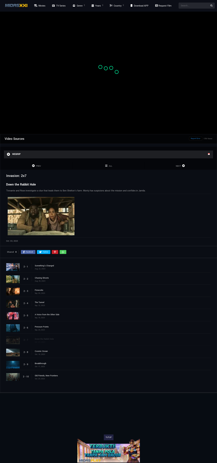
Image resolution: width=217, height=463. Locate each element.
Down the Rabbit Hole (44, 339)
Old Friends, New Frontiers (46, 375)
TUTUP (109, 437)
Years (96, 5)
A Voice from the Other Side (47, 314)
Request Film (162, 5)
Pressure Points (42, 326)
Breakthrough (40, 363)
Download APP (139, 5)
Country (115, 5)
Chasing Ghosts (42, 278)
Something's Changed (44, 265)
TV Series (58, 5)
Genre (77, 5)
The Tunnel (39, 302)
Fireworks (39, 290)
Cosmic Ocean (41, 351)
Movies (39, 5)
